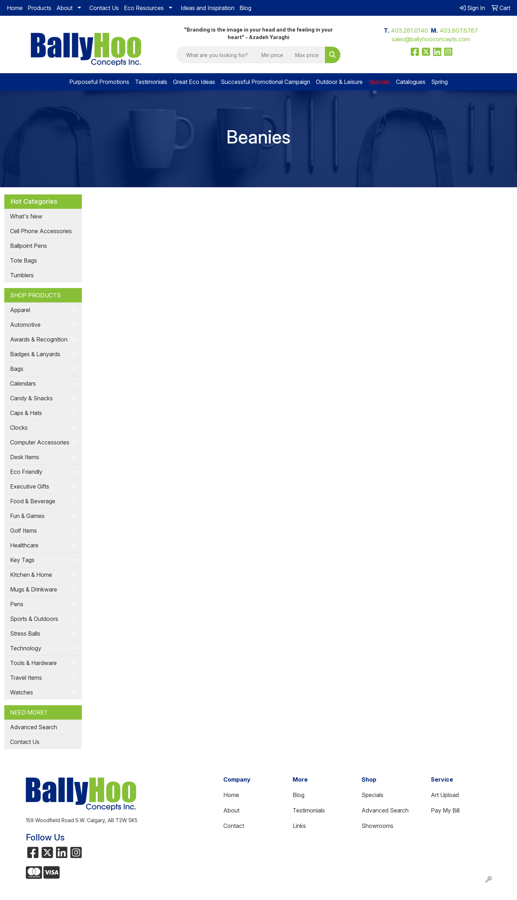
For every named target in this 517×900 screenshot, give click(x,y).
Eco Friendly (26, 471)
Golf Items (23, 530)
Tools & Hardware (33, 662)
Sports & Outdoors (34, 618)
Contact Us (104, 7)
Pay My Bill (445, 810)
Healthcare (24, 545)
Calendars (23, 383)
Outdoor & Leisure (339, 81)
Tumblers (22, 275)
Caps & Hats (26, 412)
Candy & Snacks (31, 398)
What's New (26, 216)
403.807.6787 (458, 30)
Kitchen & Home (31, 574)
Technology (25, 648)
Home (15, 7)
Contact (233, 825)
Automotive (25, 324)
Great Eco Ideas (194, 81)
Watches (21, 692)
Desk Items (24, 457)
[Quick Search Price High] (308, 55)
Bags (16, 368)
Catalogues (410, 81)
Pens (16, 604)
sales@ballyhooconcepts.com (431, 39)
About (64, 7)
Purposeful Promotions (99, 81)
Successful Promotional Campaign (265, 81)
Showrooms (377, 825)
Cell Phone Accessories (41, 231)
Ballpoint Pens (28, 245)
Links (299, 825)
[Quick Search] (217, 55)
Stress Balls (25, 633)
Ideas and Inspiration (207, 7)
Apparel (20, 310)
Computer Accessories (39, 442)
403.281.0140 (409, 30)
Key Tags (22, 560)
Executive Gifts (29, 486)
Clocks (19, 427)
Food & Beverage (32, 501)
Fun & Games (27, 515)
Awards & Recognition (38, 339)
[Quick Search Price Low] (274, 55)
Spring (439, 81)
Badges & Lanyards (35, 354)
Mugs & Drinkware (33, 589)
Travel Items (26, 677)
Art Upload (445, 794)
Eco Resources (144, 7)
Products (39, 7)
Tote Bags (23, 260)
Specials (372, 794)
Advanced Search (33, 727)
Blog (245, 7)
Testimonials (151, 81)
